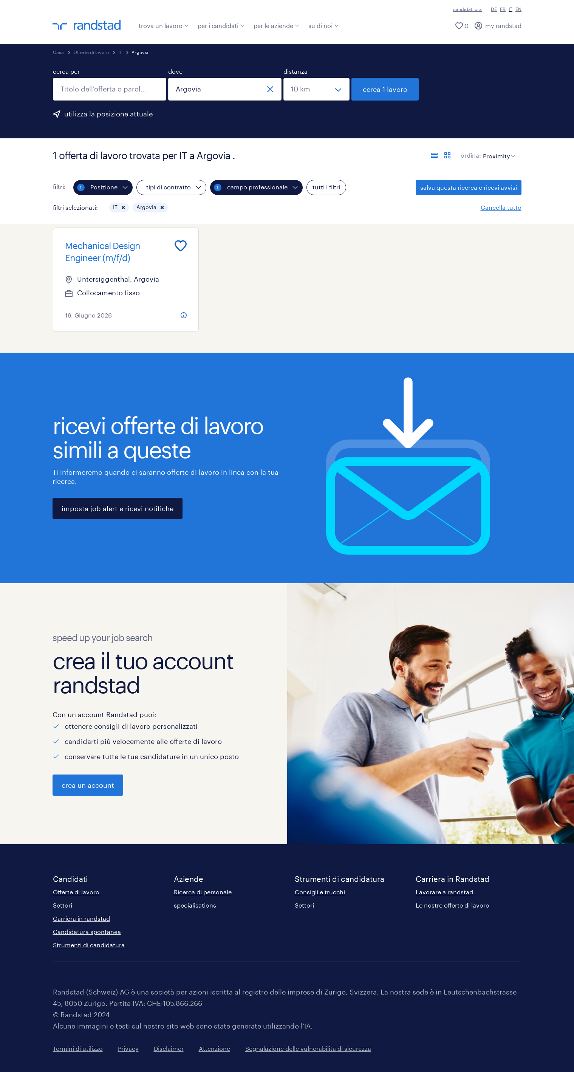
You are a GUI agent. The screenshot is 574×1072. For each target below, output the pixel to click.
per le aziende (276, 25)
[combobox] (109, 89)
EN (518, 9)
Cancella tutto (501, 207)
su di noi (323, 25)
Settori (62, 905)
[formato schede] (447, 155)
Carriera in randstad (81, 918)
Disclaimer (169, 1048)
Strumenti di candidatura (89, 944)
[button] (123, 207)
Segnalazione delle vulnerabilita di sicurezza (308, 1048)
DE (494, 9)
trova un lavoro (164, 25)
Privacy (128, 1048)
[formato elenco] (434, 155)
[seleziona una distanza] (316, 89)
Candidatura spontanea (87, 931)
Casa (58, 52)
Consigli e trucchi (320, 891)
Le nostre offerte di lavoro (452, 905)
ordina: (471, 155)
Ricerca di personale (203, 891)
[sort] (497, 150)
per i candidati (221, 25)
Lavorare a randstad (444, 891)
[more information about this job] (184, 315)
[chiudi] (270, 89)
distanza (295, 71)
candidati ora (467, 9)
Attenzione (214, 1048)
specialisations (195, 905)
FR (503, 9)
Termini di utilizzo (78, 1048)
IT (120, 52)
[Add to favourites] (181, 246)
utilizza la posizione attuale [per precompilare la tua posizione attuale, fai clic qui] (108, 114)
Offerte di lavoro (91, 52)
